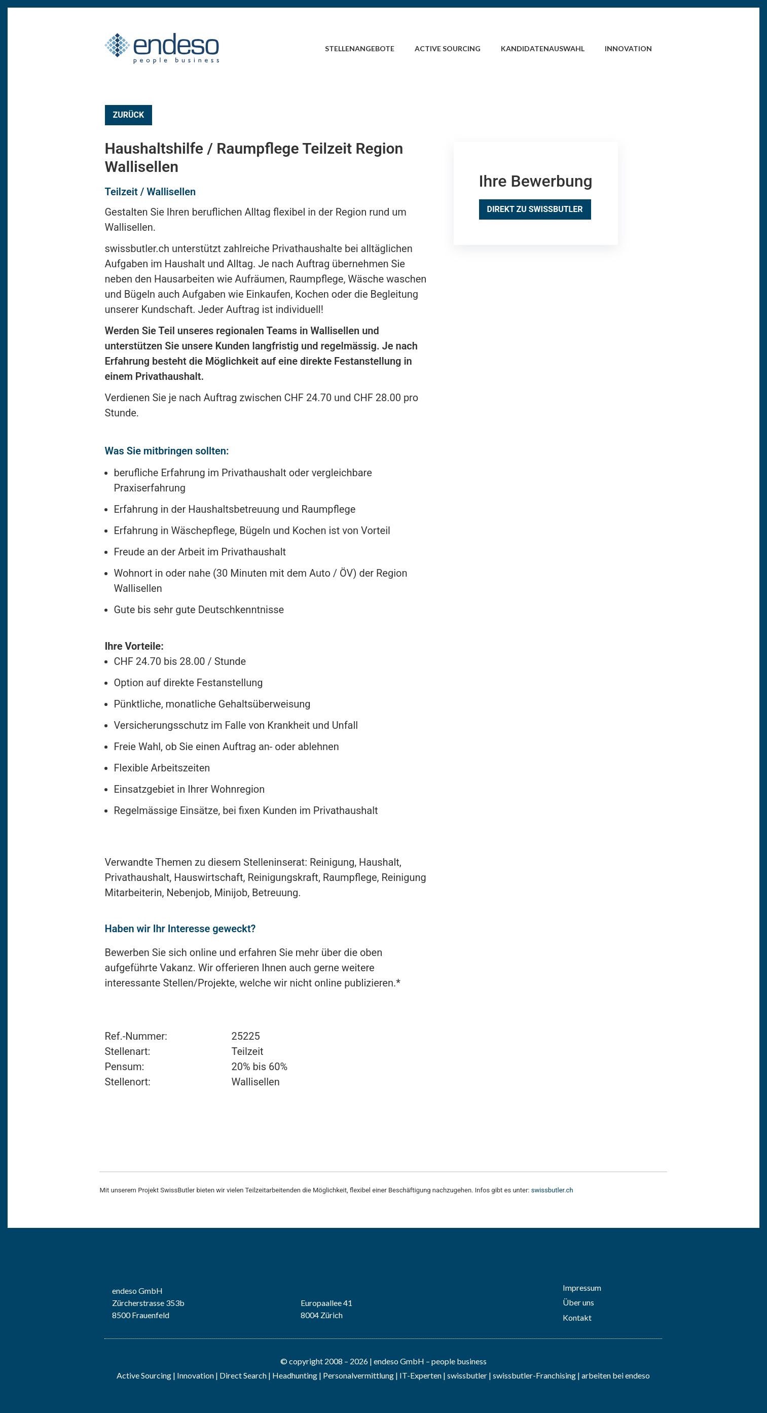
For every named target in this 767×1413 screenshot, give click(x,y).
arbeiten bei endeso (615, 1375)
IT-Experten (420, 1375)
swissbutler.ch (552, 1190)
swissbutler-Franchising (534, 1375)
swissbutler (467, 1375)
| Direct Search (241, 1375)
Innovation (628, 48)
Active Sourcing (448, 48)
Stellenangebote (359, 48)
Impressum (582, 1287)
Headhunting (294, 1375)
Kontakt (577, 1317)
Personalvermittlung (358, 1375)
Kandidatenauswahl (543, 48)
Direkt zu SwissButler (535, 209)
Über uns (578, 1302)
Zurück (128, 115)
